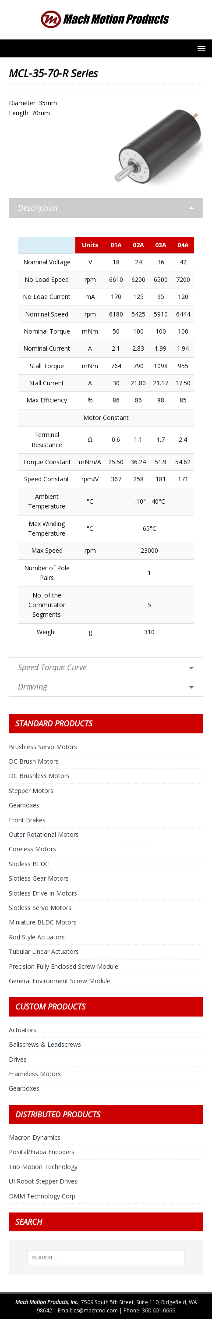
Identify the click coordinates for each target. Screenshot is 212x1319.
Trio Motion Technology (43, 1167)
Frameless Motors (35, 1074)
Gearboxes (24, 805)
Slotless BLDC (29, 864)
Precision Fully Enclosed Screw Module (63, 966)
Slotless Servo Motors (40, 907)
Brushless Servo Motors (43, 747)
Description (37, 208)
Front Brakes (27, 820)
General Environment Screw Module (59, 981)
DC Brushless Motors (39, 775)
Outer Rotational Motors (44, 834)
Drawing (32, 686)
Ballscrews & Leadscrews (45, 1044)
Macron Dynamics (34, 1137)
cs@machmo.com (96, 1310)
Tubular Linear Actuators (44, 951)
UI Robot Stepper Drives (43, 1181)
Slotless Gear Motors (39, 878)
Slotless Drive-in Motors (43, 893)
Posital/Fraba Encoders (41, 1152)
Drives (18, 1059)
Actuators (22, 1030)
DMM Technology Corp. (43, 1196)
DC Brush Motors (34, 761)
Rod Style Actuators (37, 937)
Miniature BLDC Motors (43, 922)
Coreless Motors (32, 849)
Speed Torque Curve (52, 667)
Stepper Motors (31, 790)
